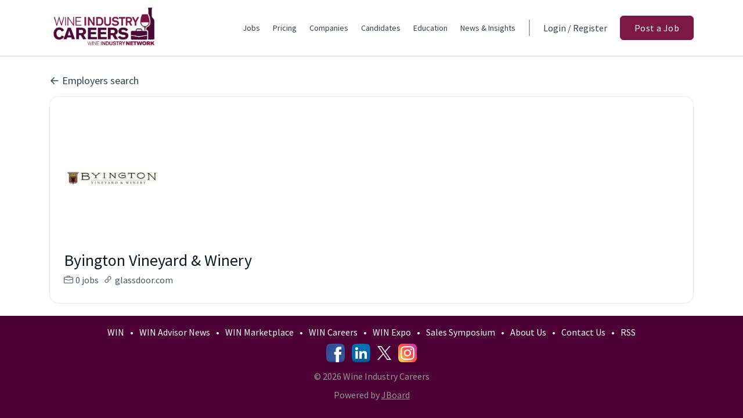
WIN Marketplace (259, 332)
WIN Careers (333, 332)
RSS (628, 332)
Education (430, 28)
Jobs (251, 28)
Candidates (381, 28)
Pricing (285, 28)
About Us (528, 332)
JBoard (395, 395)
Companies (328, 28)
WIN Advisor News (174, 332)
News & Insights (487, 28)
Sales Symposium (460, 332)
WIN (115, 332)
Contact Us (583, 332)
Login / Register (575, 28)
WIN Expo (392, 332)
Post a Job (656, 28)
